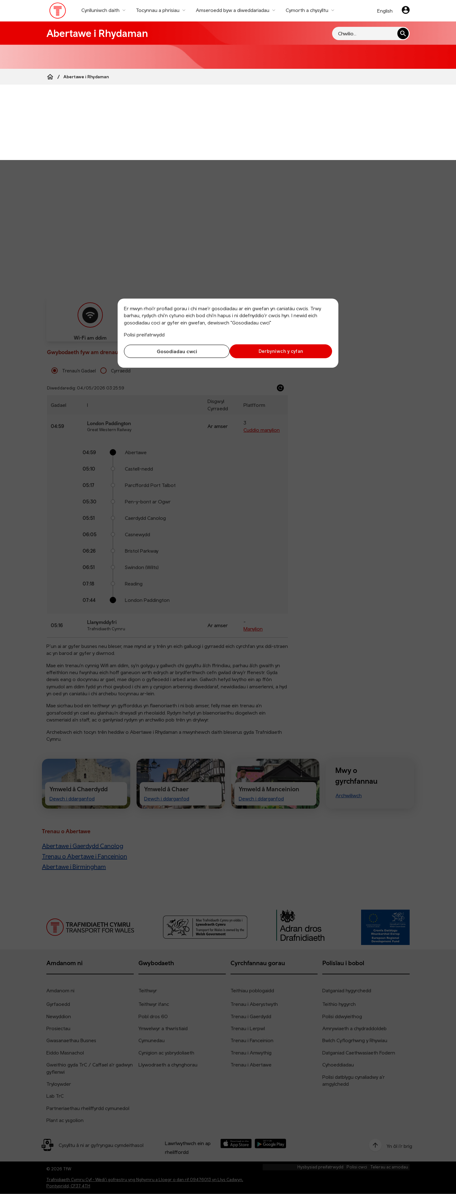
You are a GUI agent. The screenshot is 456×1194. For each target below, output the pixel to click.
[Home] (50, 76)
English (385, 11)
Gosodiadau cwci (174, 351)
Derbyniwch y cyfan (281, 351)
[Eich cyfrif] (406, 10)
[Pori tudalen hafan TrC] (58, 12)
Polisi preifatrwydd (144, 334)
